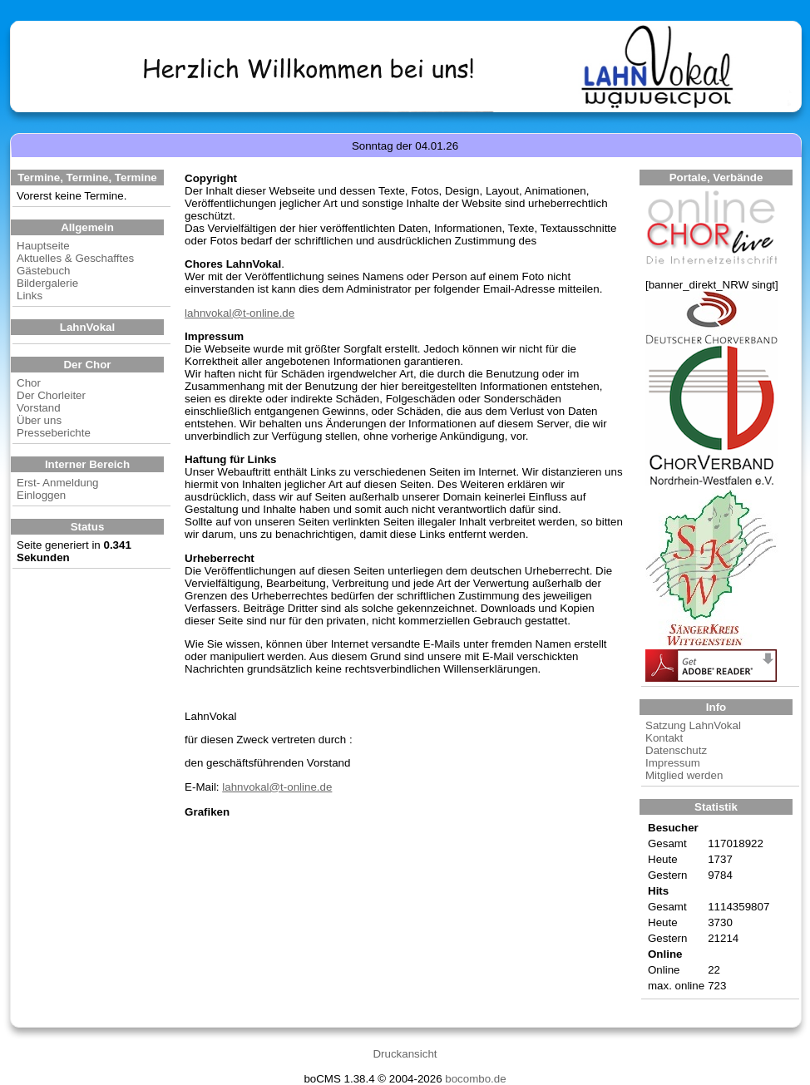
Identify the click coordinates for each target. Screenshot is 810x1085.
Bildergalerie (47, 283)
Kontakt (664, 738)
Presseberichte (54, 433)
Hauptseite (43, 245)
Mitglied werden (684, 775)
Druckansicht (405, 1054)
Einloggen (41, 495)
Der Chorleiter (51, 395)
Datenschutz (676, 750)
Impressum (672, 763)
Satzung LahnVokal (693, 725)
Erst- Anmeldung (58, 482)
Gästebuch (43, 270)
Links (29, 295)
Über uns (39, 420)
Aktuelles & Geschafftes (75, 258)
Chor (29, 383)
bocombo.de (475, 1079)
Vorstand (39, 408)
